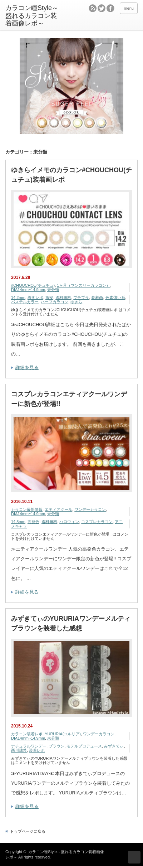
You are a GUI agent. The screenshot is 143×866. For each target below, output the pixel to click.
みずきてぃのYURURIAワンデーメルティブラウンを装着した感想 (70, 623)
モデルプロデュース (84, 746)
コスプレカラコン (97, 521)
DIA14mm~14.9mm (28, 289)
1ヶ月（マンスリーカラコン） (83, 285)
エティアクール (58, 509)
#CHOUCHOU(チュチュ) (33, 285)
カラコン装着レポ (27, 734)
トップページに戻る (27, 831)
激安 (49, 297)
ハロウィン (69, 521)
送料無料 (63, 297)
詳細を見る (27, 367)
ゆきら (76, 302)
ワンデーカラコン (90, 509)
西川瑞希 (19, 750)
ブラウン (56, 746)
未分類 (53, 289)
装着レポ (37, 750)
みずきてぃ (114, 746)
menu (129, 8)
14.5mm (18, 521)
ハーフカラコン (54, 302)
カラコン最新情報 (27, 509)
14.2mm (18, 297)
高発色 (33, 521)
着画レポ (35, 297)
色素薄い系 (115, 297)
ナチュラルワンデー (28, 746)
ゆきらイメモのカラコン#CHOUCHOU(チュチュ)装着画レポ (71, 174)
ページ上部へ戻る (134, 857)
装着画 (97, 297)
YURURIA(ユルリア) (63, 734)
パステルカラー (25, 302)
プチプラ (81, 297)
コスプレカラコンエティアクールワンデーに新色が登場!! (69, 399)
